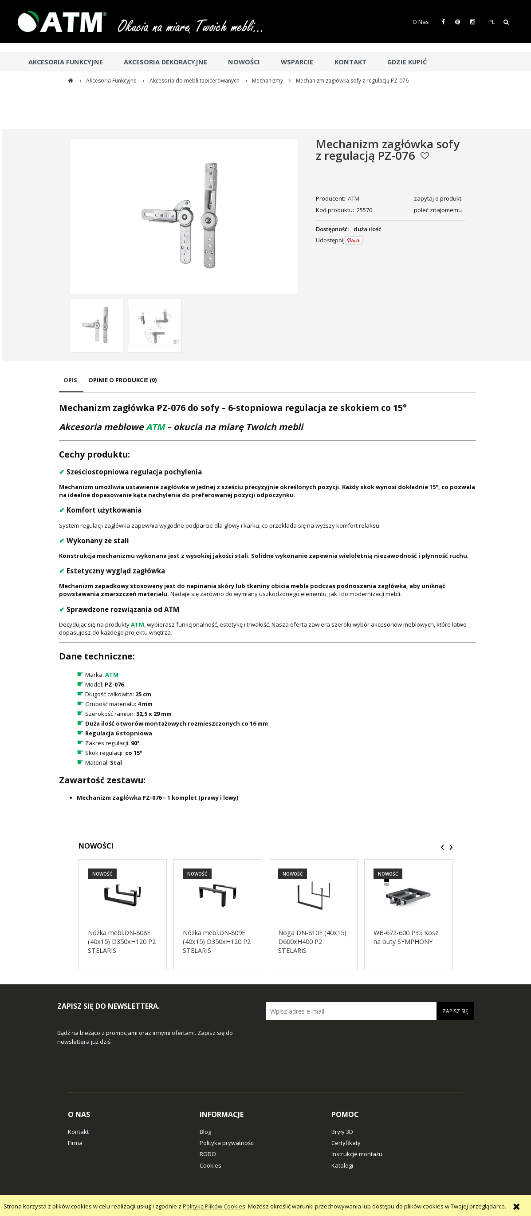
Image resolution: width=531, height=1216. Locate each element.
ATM (353, 198)
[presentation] (442, 847)
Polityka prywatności (227, 1143)
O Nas (421, 22)
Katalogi (342, 1165)
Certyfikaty (346, 1143)
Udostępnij (330, 240)
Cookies (210, 1165)
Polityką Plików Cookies (214, 1206)
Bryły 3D (342, 1132)
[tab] (71, 384)
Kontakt (78, 1132)
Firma (75, 1143)
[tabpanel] (267, 602)
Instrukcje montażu (356, 1154)
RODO (208, 1154)
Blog (205, 1132)
